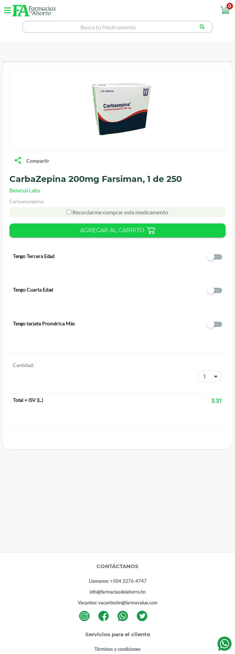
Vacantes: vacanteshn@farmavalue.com (117, 602)
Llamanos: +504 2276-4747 (118, 581)
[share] (17, 161)
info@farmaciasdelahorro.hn (117, 592)
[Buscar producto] (202, 26)
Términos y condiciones (117, 649)
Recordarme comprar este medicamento (119, 212)
